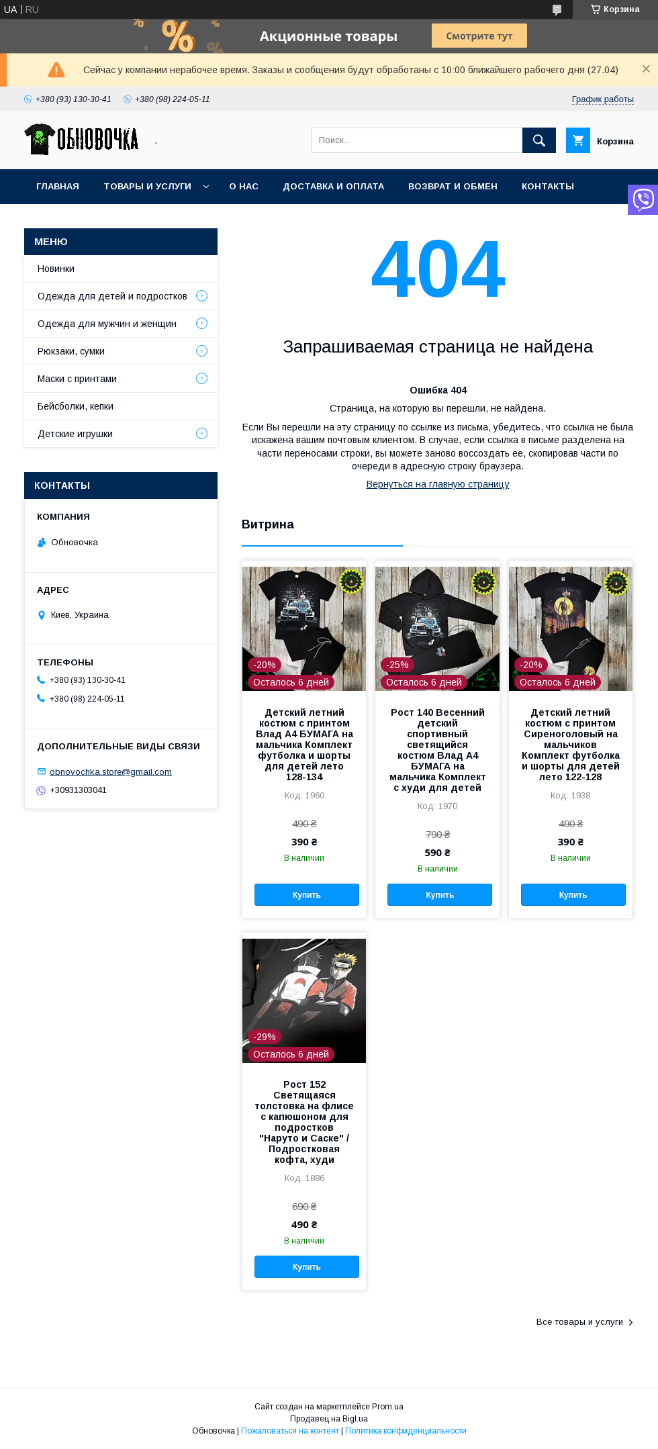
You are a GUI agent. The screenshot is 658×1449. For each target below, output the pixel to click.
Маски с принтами (77, 378)
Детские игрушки (75, 433)
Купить (307, 895)
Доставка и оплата (333, 186)
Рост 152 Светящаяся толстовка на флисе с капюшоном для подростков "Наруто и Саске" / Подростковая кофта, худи (304, 1122)
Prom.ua (388, 1406)
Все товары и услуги (579, 1322)
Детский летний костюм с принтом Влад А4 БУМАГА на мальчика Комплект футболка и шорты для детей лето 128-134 (304, 744)
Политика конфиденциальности (406, 1431)
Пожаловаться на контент (290, 1431)
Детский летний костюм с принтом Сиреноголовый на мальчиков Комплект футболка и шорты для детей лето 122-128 (571, 744)
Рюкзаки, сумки (71, 351)
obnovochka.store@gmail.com (111, 771)
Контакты (548, 186)
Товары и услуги (147, 186)
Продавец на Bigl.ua (329, 1418)
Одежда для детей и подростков (112, 296)
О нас (243, 186)
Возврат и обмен (453, 186)
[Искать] (539, 140)
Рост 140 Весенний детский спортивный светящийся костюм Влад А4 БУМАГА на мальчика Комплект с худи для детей (437, 750)
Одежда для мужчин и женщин (107, 323)
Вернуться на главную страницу (438, 484)
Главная (57, 186)
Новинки (56, 268)
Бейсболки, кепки (75, 406)
